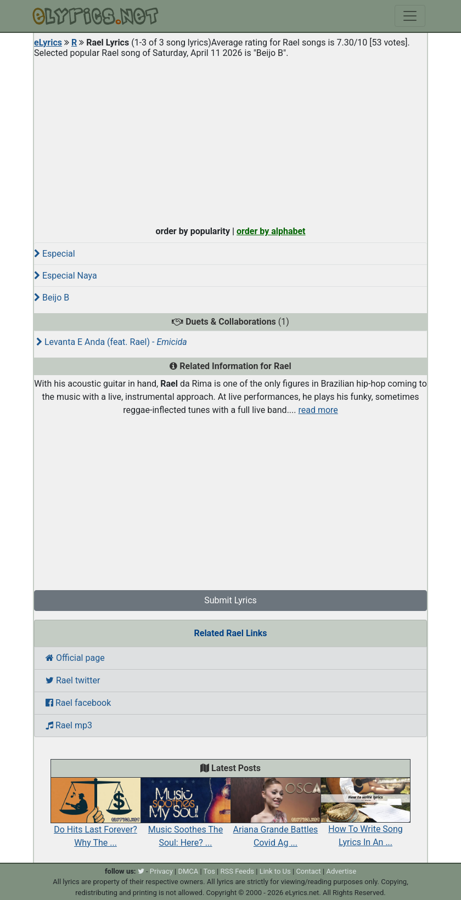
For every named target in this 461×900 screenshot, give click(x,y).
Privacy (161, 871)
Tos (209, 871)
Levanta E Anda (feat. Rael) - (111, 342)
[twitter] (141, 871)
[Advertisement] (230, 139)
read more (318, 410)
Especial (54, 253)
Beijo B (51, 297)
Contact (308, 871)
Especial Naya (65, 275)
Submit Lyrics (230, 600)
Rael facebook (78, 703)
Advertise (341, 871)
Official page (75, 658)
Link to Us (275, 871)
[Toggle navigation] (410, 16)
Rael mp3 (69, 725)
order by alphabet (271, 231)
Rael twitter (73, 680)
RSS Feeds (238, 871)
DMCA (188, 871)
